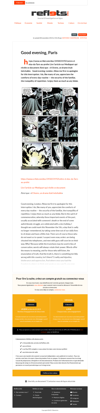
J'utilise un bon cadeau (50, 373)
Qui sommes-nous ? (21, 392)
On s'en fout (82, 23)
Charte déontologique (37, 396)
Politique (17, 23)
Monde (50, 23)
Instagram (74, 398)
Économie (28, 23)
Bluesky (73, 392)
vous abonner (38, 285)
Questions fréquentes (55, 393)
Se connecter (30, 3)
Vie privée (37, 392)
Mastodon (74, 401)
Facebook (74, 395)
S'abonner (19, 3)
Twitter (73, 404)
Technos (61, 23)
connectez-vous (59, 290)
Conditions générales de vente (59, 401)
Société (39, 23)
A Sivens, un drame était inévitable (46, 193)
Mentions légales (57, 397)
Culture (71, 23)
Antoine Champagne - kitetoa (74, 38)
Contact (17, 395)
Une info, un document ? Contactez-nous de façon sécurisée (50, 381)
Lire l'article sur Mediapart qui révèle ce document (43, 188)
